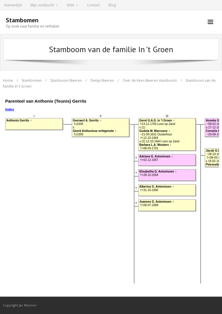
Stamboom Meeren (66, 80)
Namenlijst (13, 5)
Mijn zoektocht (42, 5)
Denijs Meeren (102, 80)
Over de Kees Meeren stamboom (150, 80)
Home (8, 80)
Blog (112, 5)
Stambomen (32, 80)
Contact (93, 5)
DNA (70, 5)
